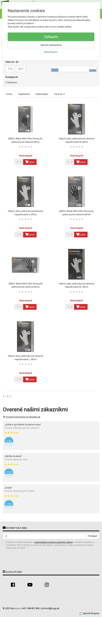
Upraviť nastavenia (51, 45)
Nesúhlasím (51, 52)
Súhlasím (51, 37)
